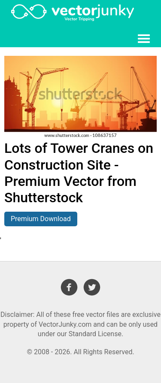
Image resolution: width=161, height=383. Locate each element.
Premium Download (41, 219)
